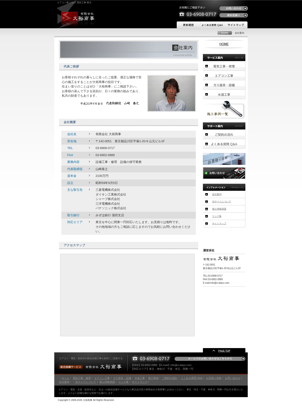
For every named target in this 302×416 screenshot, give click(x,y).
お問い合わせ (233, 8)
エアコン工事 (224, 75)
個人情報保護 (219, 209)
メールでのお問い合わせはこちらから (210, 359)
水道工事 (224, 94)
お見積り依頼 (224, 159)
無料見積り (233, 15)
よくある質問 (212, 25)
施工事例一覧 (224, 110)
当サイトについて (221, 201)
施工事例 (153, 378)
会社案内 (217, 194)
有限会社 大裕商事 (78, 16)
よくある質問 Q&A (191, 378)
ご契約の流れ (224, 134)
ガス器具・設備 (224, 85)
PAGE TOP (224, 350)
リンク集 (217, 216)
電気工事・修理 (224, 66)
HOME (225, 33)
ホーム (65, 378)
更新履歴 (188, 25)
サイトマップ (235, 25)
